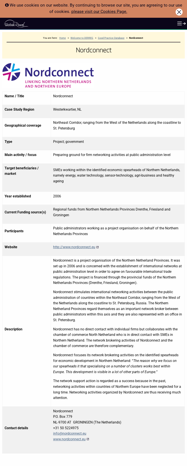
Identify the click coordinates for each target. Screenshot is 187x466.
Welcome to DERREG (81, 38)
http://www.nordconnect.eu (76, 247)
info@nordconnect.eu (69, 433)
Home (62, 38)
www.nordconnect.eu (71, 439)
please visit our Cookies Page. (99, 11)
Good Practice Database (111, 38)
